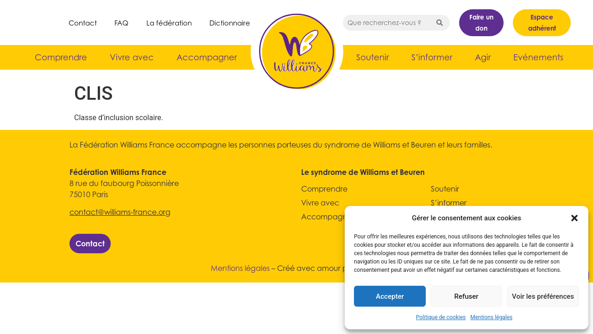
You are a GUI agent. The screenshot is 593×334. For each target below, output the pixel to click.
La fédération (169, 23)
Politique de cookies (441, 317)
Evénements (538, 57)
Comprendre (61, 57)
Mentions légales (491, 317)
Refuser (466, 296)
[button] (574, 218)
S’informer (431, 57)
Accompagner (207, 57)
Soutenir (372, 57)
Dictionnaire (229, 23)
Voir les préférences (543, 296)
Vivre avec (132, 57)
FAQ (121, 23)
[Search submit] (439, 23)
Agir (483, 57)
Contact (83, 23)
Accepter (390, 296)
